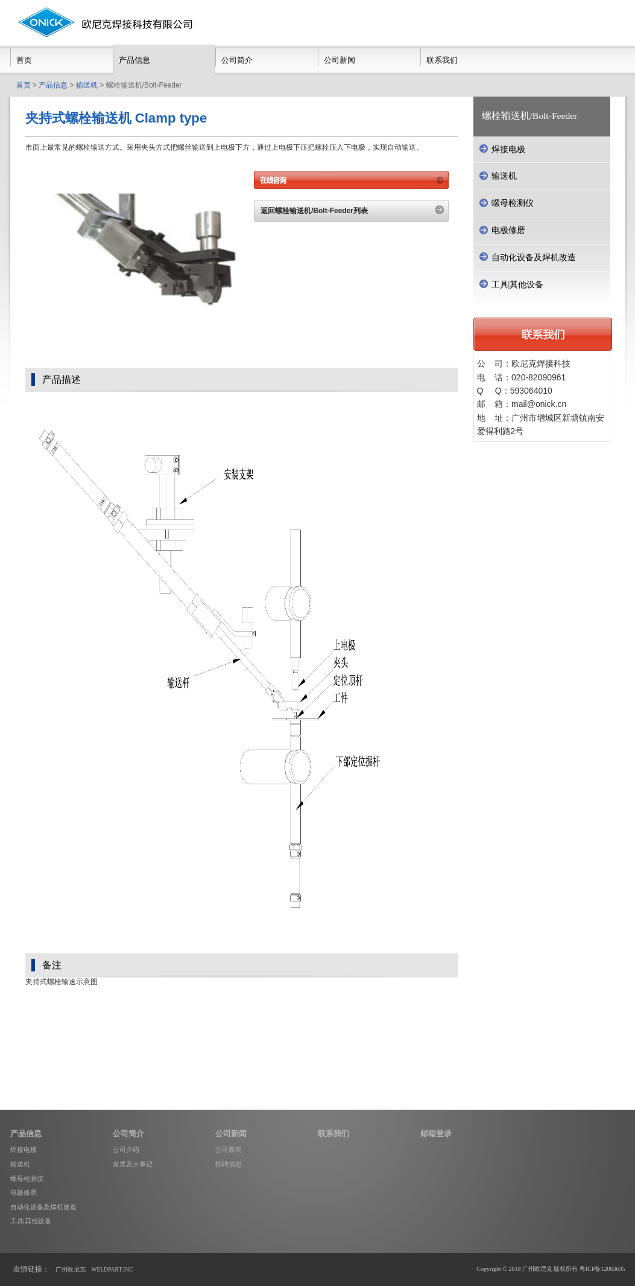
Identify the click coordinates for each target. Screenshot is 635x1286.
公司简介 (237, 60)
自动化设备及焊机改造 (43, 1207)
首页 (24, 60)
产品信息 (134, 60)
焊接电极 (23, 1149)
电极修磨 (23, 1192)
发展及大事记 (133, 1164)
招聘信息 (228, 1164)
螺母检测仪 (26, 1178)
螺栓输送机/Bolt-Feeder (530, 115)
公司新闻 (339, 60)
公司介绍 (126, 1149)
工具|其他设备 (30, 1220)
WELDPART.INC (112, 1269)
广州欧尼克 (70, 1269)
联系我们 (442, 60)
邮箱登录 (436, 1133)
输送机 (87, 85)
